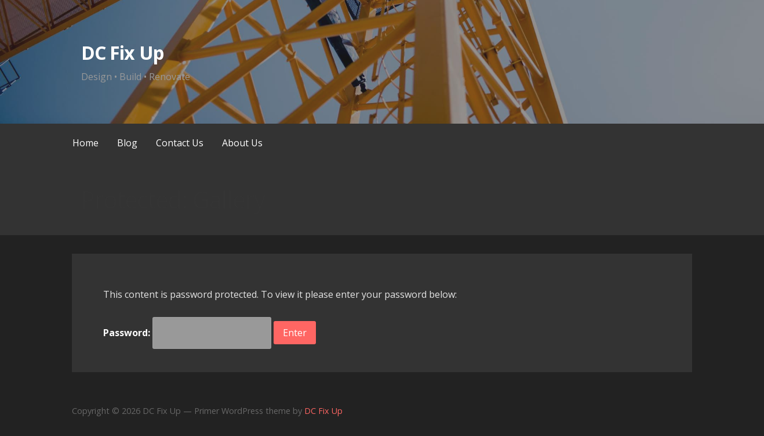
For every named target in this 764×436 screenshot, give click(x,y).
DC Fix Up (122, 52)
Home (85, 142)
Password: (187, 332)
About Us (242, 142)
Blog (127, 142)
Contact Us (179, 142)
